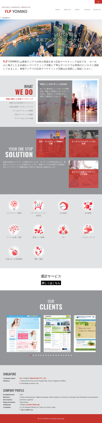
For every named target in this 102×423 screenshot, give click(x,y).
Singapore (6, 17)
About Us (67, 9)
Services (87, 9)
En (98, 1)
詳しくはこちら (51, 283)
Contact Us (97, 9)
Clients (77, 9)
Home (57, 9)
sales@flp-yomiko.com (30, 383)
